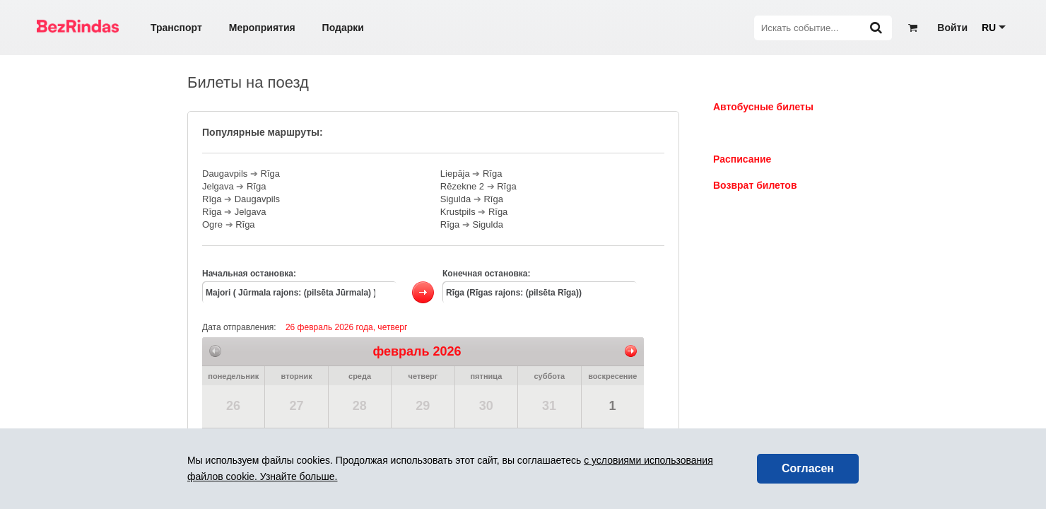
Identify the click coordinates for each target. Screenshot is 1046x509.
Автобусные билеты (763, 106)
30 (486, 406)
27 (296, 406)
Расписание (742, 159)
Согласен (808, 468)
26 (233, 406)
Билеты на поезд (755, 133)
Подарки (343, 27)
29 (423, 406)
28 (360, 406)
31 (549, 406)
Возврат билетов (755, 185)
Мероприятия (262, 27)
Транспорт (176, 27)
